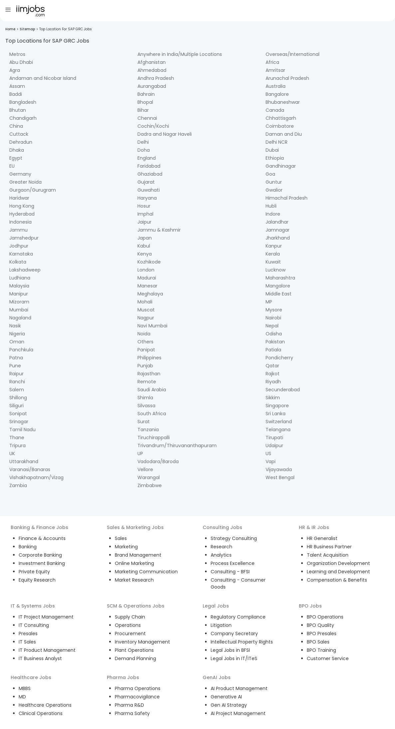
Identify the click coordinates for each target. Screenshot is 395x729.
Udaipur (274, 445)
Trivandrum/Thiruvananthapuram (177, 445)
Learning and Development (338, 571)
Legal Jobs (216, 606)
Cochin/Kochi (153, 126)
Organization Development (338, 563)
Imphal (145, 214)
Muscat (146, 309)
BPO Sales (318, 641)
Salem (16, 389)
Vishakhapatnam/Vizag (36, 477)
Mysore (274, 309)
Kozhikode (149, 262)
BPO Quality (320, 625)
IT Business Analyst (40, 658)
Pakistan (275, 341)
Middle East (279, 293)
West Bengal (280, 477)
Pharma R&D (129, 705)
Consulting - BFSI (230, 571)
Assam (17, 86)
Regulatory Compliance (238, 617)
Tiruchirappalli (153, 437)
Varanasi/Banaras (29, 469)
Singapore (277, 405)
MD (22, 696)
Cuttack (18, 134)
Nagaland (20, 317)
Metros (17, 54)
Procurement (130, 633)
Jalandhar (277, 222)
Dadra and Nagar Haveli (164, 134)
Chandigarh (23, 118)
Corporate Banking (40, 555)
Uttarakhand (23, 461)
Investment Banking (42, 563)
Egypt (15, 158)
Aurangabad (151, 86)
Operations (128, 625)
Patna (16, 357)
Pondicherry (279, 357)
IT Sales (27, 641)
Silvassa (146, 405)
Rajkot (273, 373)
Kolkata (17, 262)
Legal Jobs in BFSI (230, 650)
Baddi (15, 94)
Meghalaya (150, 293)
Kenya (144, 254)
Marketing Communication (146, 571)
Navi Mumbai (152, 325)
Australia (276, 86)
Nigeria (17, 333)
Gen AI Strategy (229, 705)
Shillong (18, 397)
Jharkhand (278, 238)
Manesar (147, 285)
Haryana (147, 198)
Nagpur (145, 317)
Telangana (278, 429)
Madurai (146, 277)
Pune (15, 365)
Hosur (143, 206)
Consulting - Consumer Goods (238, 583)
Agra (14, 70)
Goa (270, 174)
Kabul (143, 246)
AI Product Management (239, 688)
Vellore (145, 469)
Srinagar (18, 421)
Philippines (149, 357)
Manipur (18, 293)
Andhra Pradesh (155, 78)
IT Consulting (34, 625)
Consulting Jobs (222, 527)
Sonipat (18, 413)
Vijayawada (279, 469)
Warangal (148, 477)
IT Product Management (47, 650)
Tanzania (148, 429)
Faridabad (148, 166)
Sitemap (27, 29)
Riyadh (273, 381)
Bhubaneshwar (283, 102)
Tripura (17, 445)
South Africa (151, 413)
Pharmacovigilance (137, 696)
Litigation (221, 625)
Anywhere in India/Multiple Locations (179, 54)
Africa (272, 62)
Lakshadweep (25, 270)
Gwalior (274, 190)
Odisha (274, 333)
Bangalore (277, 94)
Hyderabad (22, 214)
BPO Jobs (310, 606)
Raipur (16, 373)
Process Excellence (233, 563)
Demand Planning (135, 658)
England (146, 158)
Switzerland (279, 421)
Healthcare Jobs (31, 677)
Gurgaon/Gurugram (32, 190)
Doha (143, 150)
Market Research (134, 580)
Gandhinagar (281, 166)
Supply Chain (130, 617)
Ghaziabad (149, 174)
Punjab (145, 365)
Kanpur (274, 246)
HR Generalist (322, 538)
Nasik (15, 325)
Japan (144, 238)
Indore (273, 214)
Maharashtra (280, 277)
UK (12, 453)
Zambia (18, 485)
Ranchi (17, 381)
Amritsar (275, 70)
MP (269, 301)
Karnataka (21, 254)
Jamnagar (278, 230)
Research (221, 546)
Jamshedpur (24, 238)
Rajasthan (148, 373)
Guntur (274, 182)
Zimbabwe (149, 485)
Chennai (147, 118)
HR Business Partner (329, 546)
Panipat (146, 349)
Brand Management (138, 555)
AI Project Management (238, 713)
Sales (121, 538)
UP (140, 453)
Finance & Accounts (42, 538)
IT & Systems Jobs (33, 606)
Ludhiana (19, 277)
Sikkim (273, 397)
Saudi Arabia (151, 389)
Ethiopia (275, 158)
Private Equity (34, 571)
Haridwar (19, 198)
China (16, 126)
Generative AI (226, 696)
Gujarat (146, 182)
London (145, 270)
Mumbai (18, 309)
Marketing (126, 546)
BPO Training (321, 650)
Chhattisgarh (281, 118)
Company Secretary (234, 633)
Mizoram (19, 301)
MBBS (25, 688)
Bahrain (146, 94)
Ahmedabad (151, 70)
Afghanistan (151, 62)
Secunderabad (283, 389)
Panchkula (21, 349)
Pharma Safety (132, 713)
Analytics (221, 555)
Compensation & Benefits (337, 580)
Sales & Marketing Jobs (135, 527)
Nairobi (273, 317)
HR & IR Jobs (314, 527)
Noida (143, 333)
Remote (146, 381)
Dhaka (16, 150)
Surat (143, 421)
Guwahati (148, 190)
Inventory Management (142, 641)
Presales (28, 633)
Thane (16, 437)
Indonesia (20, 222)
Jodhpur (18, 246)
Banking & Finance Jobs (39, 527)
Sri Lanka (276, 413)
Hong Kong (21, 206)
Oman (16, 341)
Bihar (143, 110)
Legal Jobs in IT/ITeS (234, 658)
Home (10, 29)
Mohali (144, 301)
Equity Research (37, 580)
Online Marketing (134, 563)
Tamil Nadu (22, 429)
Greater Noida (25, 182)
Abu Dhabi (21, 62)
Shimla (145, 397)
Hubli (271, 206)
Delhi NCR (277, 142)
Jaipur (144, 222)
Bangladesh (22, 102)
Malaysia (19, 285)
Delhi (143, 142)
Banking (28, 546)
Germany (20, 174)
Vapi (271, 461)
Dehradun (20, 142)
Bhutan (17, 110)
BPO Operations (325, 617)
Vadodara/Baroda (158, 461)
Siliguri (16, 405)
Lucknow (276, 270)
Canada (275, 110)
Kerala (273, 254)
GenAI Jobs (217, 677)
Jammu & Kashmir (159, 230)
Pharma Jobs (123, 677)
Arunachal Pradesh (287, 78)
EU (12, 166)
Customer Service (328, 658)
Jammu (18, 230)
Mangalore (278, 285)
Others (145, 341)
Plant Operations (134, 650)
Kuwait (273, 262)
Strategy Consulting (234, 538)
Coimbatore (280, 126)
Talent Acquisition (327, 555)
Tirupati (274, 437)
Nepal (272, 325)
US (268, 453)
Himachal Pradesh (286, 198)
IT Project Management (46, 617)
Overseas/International (292, 54)
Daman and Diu (284, 134)
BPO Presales (321, 633)
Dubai (272, 150)
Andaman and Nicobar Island (42, 78)
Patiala (273, 349)
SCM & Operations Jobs (135, 606)
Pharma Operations (137, 688)
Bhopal (145, 102)
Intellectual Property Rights (242, 641)
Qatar (272, 365)
